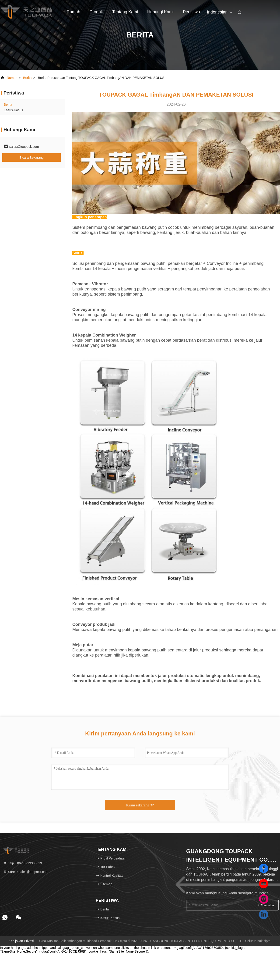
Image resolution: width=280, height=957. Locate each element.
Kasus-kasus (13, 110)
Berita (27, 78)
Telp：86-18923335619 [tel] (22, 863)
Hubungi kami (160, 12)
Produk (96, 12)
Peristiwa (191, 12)
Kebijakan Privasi (21, 941)
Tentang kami (125, 12)
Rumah (73, 12)
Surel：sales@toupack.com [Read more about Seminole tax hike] (25, 872)
